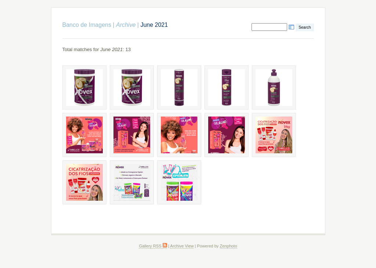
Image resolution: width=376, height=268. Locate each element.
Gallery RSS (153, 246)
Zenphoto (228, 246)
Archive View (182, 246)
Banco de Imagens (86, 25)
